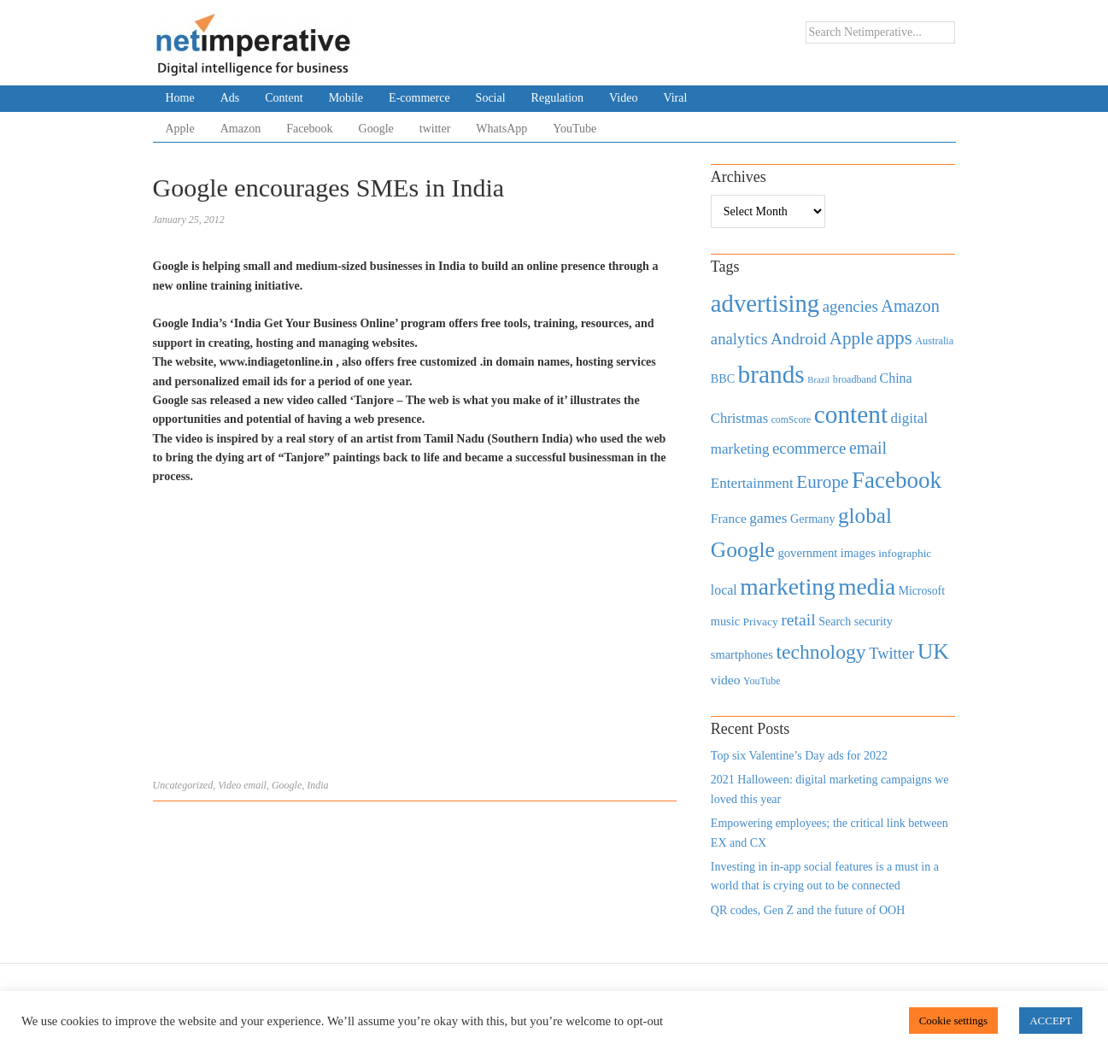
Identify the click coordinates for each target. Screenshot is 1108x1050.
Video (623, 97)
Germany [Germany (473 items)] (812, 518)
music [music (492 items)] (725, 621)
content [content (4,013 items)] (851, 414)
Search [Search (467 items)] (834, 621)
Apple (180, 128)
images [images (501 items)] (858, 553)
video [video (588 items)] (726, 679)
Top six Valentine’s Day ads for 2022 (799, 755)
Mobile (346, 97)
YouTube (574, 128)
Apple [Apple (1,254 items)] (851, 338)
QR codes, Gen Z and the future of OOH (808, 910)
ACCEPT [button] (1050, 1020)
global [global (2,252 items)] (865, 515)
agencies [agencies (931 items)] (850, 306)
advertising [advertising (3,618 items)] (765, 303)
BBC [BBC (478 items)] (723, 378)
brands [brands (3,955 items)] (771, 374)
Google (376, 128)
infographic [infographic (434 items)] (904, 553)
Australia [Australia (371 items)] (934, 341)
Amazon (240, 128)
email (255, 785)
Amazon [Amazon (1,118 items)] (910, 305)
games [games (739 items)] (768, 518)
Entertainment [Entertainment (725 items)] (752, 483)
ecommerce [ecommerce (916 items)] (809, 448)
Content (283, 97)
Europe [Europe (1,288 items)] (822, 482)
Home (180, 97)
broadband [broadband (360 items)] (854, 379)
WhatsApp (501, 128)
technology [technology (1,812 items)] (820, 652)
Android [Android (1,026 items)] (798, 339)
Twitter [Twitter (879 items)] (891, 653)
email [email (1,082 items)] (868, 447)
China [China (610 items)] (896, 378)
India (317, 785)
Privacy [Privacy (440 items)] (759, 621)
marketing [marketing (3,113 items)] (787, 586)
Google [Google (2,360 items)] (743, 549)
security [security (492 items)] (873, 621)
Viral (675, 97)
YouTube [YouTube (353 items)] (762, 681)
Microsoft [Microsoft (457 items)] (922, 590)
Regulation (557, 97)
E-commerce (419, 97)
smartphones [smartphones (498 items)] (742, 654)
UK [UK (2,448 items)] (933, 651)
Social (491, 97)
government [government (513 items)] (807, 553)
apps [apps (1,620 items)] (894, 338)
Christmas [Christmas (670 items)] (739, 418)
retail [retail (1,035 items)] (798, 619)
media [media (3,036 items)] (866, 587)
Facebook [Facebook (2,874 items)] (896, 480)
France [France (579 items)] (729, 518)
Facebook (309, 128)
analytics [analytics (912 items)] (739, 339)
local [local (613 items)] (724, 590)
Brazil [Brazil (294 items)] (818, 379)
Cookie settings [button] (953, 1020)
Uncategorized (183, 785)
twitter (435, 128)
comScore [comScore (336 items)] (791, 419)
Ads (230, 97)
